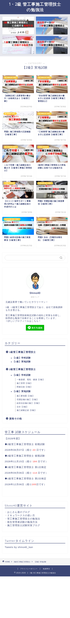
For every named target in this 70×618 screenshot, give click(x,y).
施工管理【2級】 (24, 383)
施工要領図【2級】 (25, 396)
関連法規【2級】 (24, 387)
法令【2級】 (22, 407)
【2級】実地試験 (22, 391)
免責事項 (46, 569)
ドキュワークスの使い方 (21, 515)
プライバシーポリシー (29, 569)
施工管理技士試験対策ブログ (23, 525)
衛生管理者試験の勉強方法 (22, 522)
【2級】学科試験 (22, 375)
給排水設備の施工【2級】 (29, 403)
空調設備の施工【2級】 (27, 399)
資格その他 (15, 418)
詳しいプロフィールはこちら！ (24, 321)
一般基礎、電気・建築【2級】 (31, 379)
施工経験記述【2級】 (26, 410)
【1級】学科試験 (22, 358)
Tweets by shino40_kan (19, 547)
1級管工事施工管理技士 (22, 352)
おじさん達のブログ (18, 512)
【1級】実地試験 (22, 361)
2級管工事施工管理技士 (22, 369)
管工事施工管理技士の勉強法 (23, 518)
